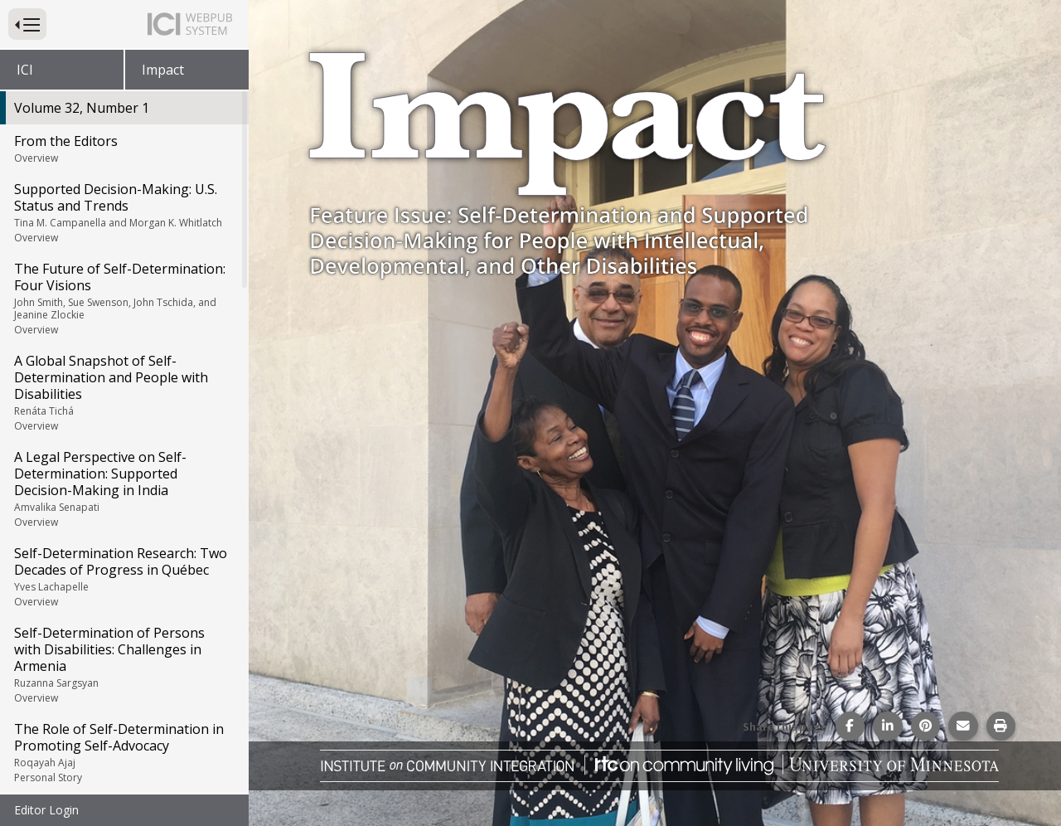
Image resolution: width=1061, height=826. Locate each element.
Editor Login (46, 810)
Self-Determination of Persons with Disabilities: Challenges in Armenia (123, 664)
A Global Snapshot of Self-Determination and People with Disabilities (123, 392)
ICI (25, 70)
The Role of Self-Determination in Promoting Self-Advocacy (123, 752)
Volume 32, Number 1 (81, 108)
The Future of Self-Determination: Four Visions (123, 298)
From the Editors (123, 148)
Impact (163, 70)
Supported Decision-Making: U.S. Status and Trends (123, 212)
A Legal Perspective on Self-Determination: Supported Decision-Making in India (123, 488)
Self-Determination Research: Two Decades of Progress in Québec (123, 576)
